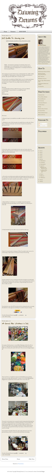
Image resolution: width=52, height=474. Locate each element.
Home (5, 31)
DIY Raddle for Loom (42, 78)
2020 (41, 150)
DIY (6, 316)
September (43, 164)
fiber (9, 454)
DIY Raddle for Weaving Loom (13, 38)
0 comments (21, 453)
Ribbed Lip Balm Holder (42, 108)
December (43, 160)
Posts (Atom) (20, 463)
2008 (41, 181)
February (42, 177)
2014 (40, 152)
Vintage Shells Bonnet (42, 96)
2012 (40, 155)
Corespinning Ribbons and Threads (43, 84)
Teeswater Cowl (41, 94)
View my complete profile (43, 63)
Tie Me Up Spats (41, 104)
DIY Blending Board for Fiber (44, 71)
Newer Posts (5, 459)
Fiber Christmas (21, 345)
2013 (40, 154)
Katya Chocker (41, 100)
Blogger (43, 471)
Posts (40, 123)
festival (6, 454)
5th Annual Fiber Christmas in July (15, 324)
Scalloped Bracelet (42, 98)
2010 (40, 159)
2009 (41, 179)
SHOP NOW (22, 31)
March (42, 175)
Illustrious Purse (41, 110)
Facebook (13, 31)
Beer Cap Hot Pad (41, 114)
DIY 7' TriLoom (41, 76)
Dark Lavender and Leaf (42, 112)
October (42, 162)
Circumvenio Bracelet (42, 102)
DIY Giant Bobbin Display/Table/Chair (42, 74)
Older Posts (31, 459)
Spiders (39, 106)
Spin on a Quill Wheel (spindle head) (44, 81)
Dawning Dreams (42, 45)
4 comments (21, 315)
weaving (8, 316)
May (41, 174)
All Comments (42, 125)
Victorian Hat (41, 86)
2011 (40, 157)
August (42, 165)
